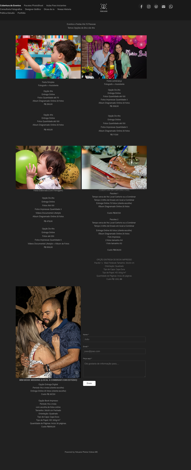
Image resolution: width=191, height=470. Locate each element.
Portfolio (21, 12)
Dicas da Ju (49, 9)
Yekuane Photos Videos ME (86, 452)
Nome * (86, 334)
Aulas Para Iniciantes (56, 5)
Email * (86, 346)
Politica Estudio (7, 12)
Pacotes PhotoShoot (33, 5)
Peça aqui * (87, 358)
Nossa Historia (64, 9)
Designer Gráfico (33, 9)
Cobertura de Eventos (10, 5)
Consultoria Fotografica (11, 9)
